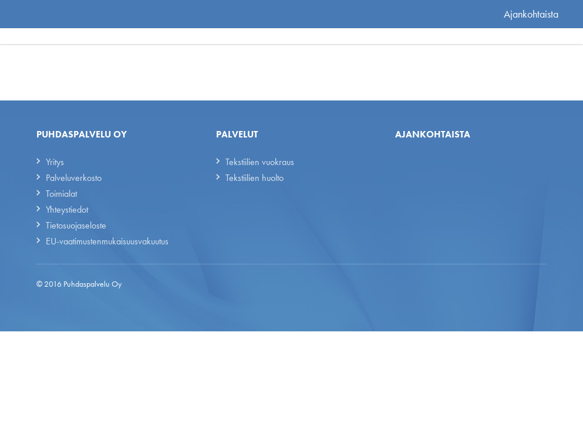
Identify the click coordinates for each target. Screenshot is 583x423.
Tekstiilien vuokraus (259, 162)
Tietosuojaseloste (76, 225)
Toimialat (61, 193)
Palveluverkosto (74, 178)
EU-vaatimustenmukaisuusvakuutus (107, 241)
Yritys (55, 162)
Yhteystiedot (67, 209)
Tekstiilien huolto (254, 178)
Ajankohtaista (531, 14)
